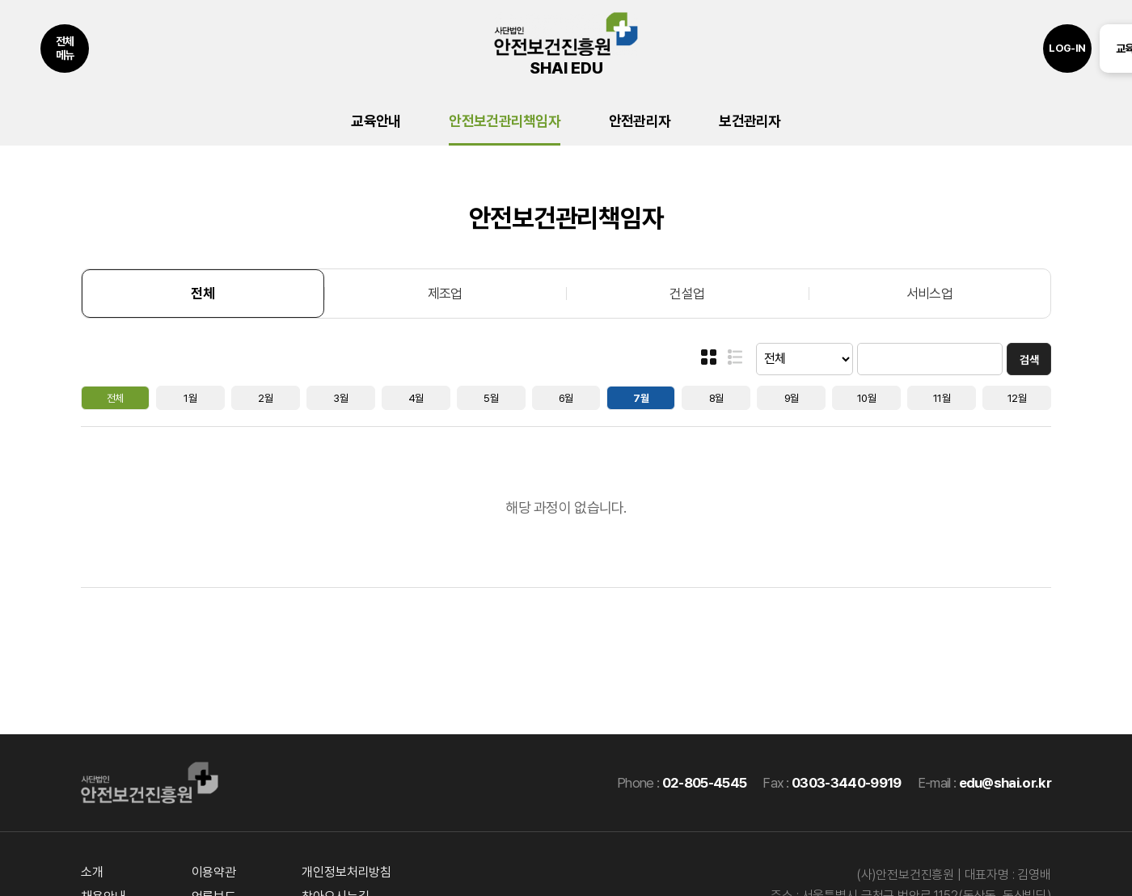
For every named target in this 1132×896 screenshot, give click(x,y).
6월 (566, 398)
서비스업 (929, 293)
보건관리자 (749, 120)
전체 (202, 293)
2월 (265, 398)
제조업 (445, 293)
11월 (941, 398)
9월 (791, 398)
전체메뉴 (65, 48)
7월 (640, 398)
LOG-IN (1067, 48)
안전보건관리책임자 (504, 120)
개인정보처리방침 (346, 872)
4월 (416, 398)
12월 (1016, 398)
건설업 (686, 293)
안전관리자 (639, 120)
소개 (92, 872)
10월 (866, 398)
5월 (491, 398)
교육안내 (375, 120)
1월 (190, 398)
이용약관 (214, 872)
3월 (340, 398)
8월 (716, 398)
